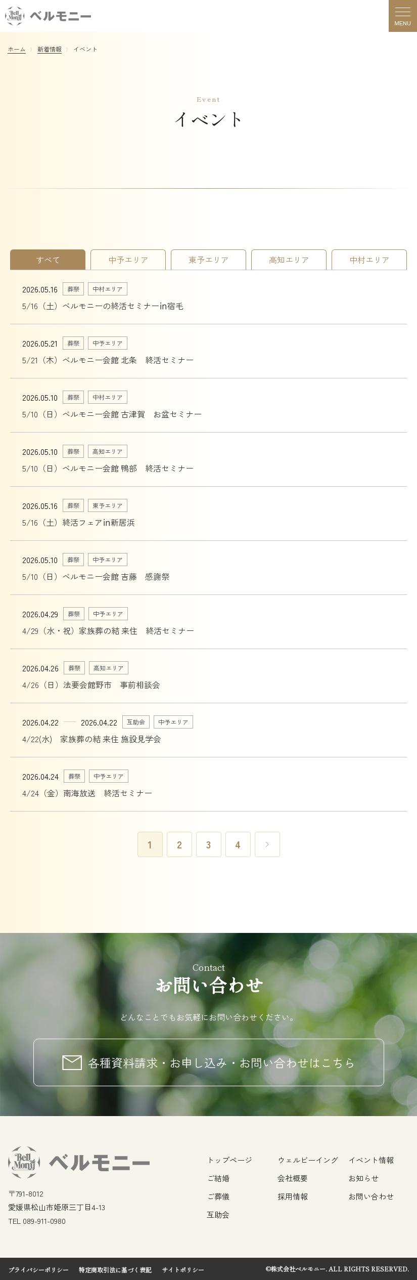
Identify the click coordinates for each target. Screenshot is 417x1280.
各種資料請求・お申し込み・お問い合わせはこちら (221, 1062)
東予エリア (209, 259)
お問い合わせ (371, 1196)
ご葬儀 (218, 1196)
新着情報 (49, 49)
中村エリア (369, 259)
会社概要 (292, 1178)
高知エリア (289, 259)
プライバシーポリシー (38, 1269)
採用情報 (292, 1196)
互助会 (218, 1214)
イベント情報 (371, 1160)
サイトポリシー (183, 1269)
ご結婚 (218, 1178)
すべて (48, 259)
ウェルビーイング (307, 1160)
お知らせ (363, 1178)
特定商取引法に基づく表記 (115, 1269)
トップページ (229, 1160)
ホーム (17, 49)
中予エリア (128, 259)
